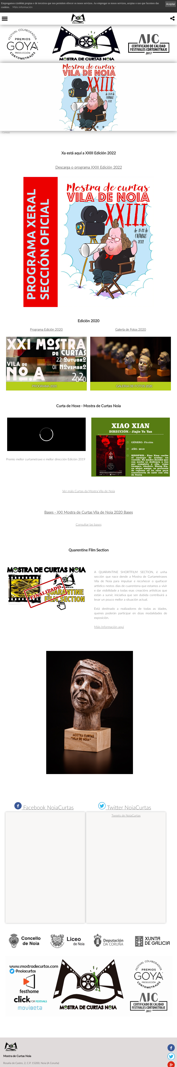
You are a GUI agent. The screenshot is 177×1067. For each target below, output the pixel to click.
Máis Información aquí (109, 627)
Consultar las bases (89, 524)
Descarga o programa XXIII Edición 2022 (88, 167)
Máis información (23, 7)
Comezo (6, 132)
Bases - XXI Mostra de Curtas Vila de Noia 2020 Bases (88, 512)
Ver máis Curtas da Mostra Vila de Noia (88, 491)
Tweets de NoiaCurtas (126, 815)
